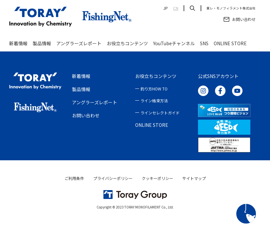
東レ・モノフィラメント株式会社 (231, 8)
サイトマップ (194, 178)
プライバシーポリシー (113, 178)
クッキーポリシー (157, 178)
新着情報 (18, 43)
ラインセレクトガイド (160, 112)
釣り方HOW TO (154, 88)
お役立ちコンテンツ (127, 43)
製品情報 (42, 43)
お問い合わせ (85, 115)
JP (165, 8)
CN (175, 8)
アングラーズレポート (78, 43)
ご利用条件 (74, 178)
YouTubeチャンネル (174, 43)
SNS (204, 43)
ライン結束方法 (154, 100)
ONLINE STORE (230, 43)
